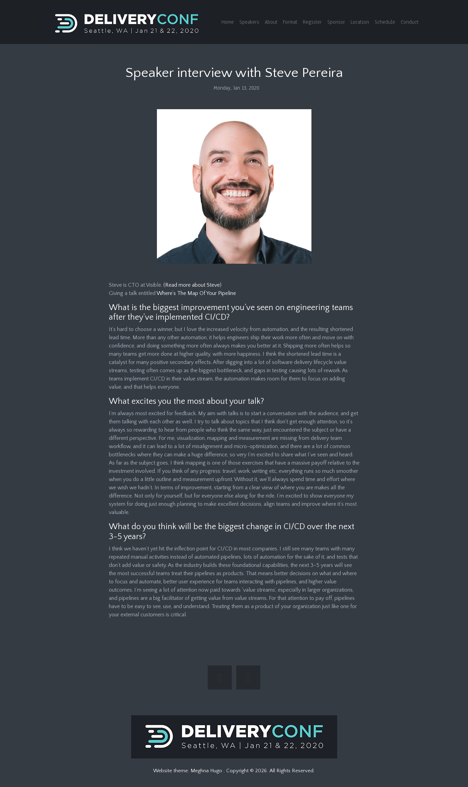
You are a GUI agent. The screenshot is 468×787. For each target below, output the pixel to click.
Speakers (249, 22)
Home (227, 22)
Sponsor (336, 22)
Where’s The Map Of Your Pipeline (196, 293)
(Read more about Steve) (192, 285)
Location (360, 22)
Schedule (385, 22)
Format (290, 22)
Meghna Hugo (207, 771)
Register (312, 22)
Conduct (410, 22)
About (271, 22)
